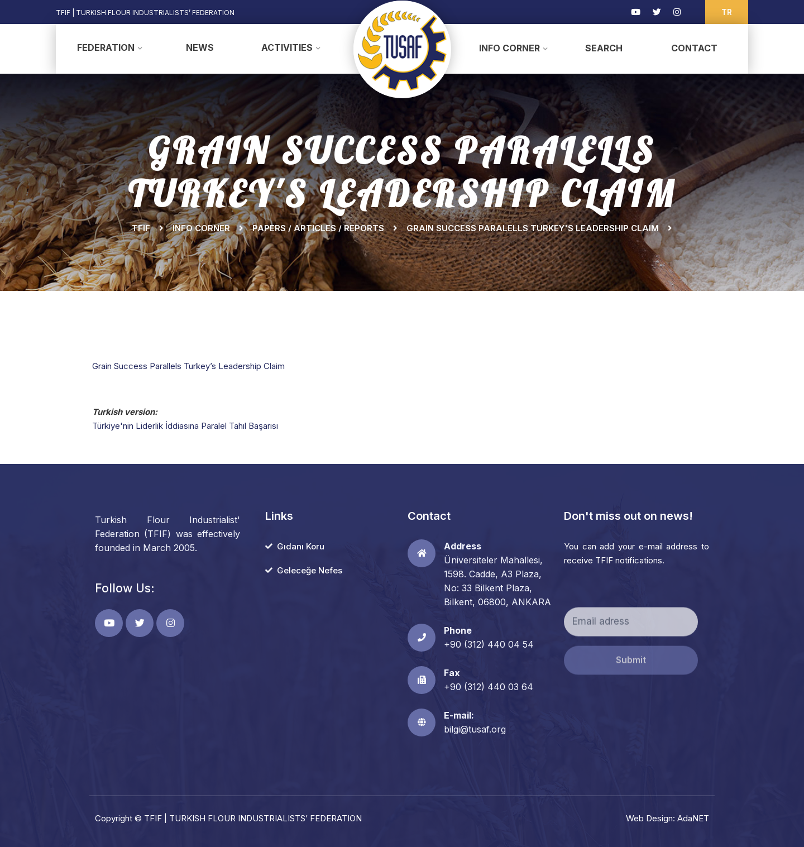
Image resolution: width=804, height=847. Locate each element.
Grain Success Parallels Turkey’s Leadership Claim (188, 366)
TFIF (141, 228)
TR (726, 12)
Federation (106, 47)
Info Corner (509, 48)
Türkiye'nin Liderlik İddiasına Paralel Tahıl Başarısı (185, 425)
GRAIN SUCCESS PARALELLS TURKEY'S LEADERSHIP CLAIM (532, 228)
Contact (694, 48)
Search (604, 48)
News (200, 47)
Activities (287, 47)
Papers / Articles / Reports (318, 228)
